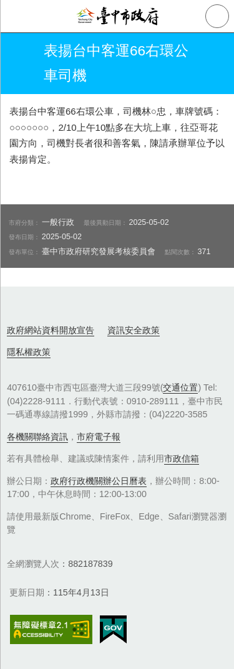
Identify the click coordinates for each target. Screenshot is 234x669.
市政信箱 (181, 458)
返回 (20, 63)
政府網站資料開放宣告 (50, 330)
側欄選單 (16, 16)
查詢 (217, 16)
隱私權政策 (29, 352)
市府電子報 (98, 437)
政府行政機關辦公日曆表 (99, 481)
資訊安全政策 (133, 330)
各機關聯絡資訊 (37, 437)
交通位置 (180, 387)
